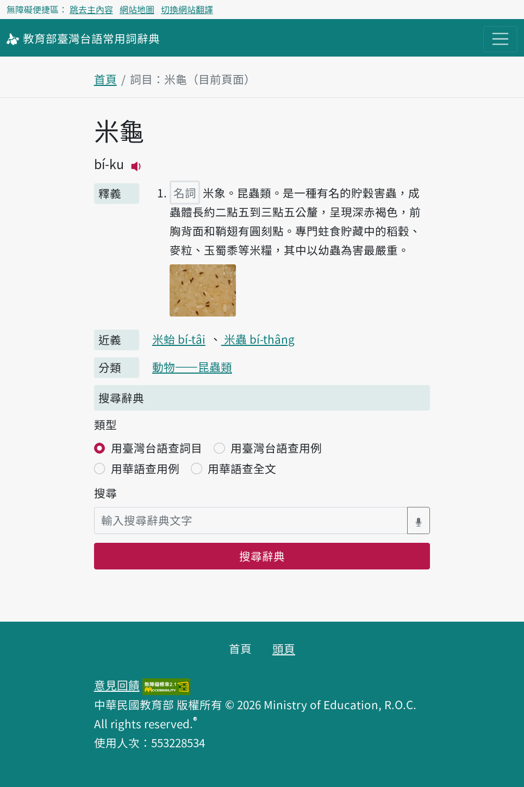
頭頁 (283, 648)
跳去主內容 (91, 9)
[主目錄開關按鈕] (500, 39)
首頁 (105, 79)
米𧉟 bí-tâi (178, 339)
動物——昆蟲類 (192, 366)
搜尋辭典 (262, 556)
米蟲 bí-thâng (258, 339)
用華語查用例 (145, 468)
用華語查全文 (242, 468)
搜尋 (105, 493)
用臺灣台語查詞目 (156, 447)
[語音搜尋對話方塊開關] (418, 520)
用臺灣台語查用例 (276, 447)
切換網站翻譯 (187, 9)
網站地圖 (137, 9)
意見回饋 (117, 685)
